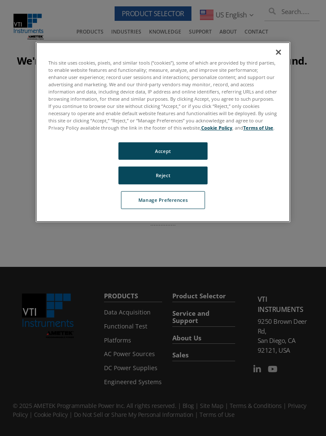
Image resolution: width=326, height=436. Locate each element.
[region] (163, 132)
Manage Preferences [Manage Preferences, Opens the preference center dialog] (163, 200)
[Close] (278, 52)
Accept (163, 150)
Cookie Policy (216, 128)
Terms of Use (258, 128)
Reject (163, 175)
